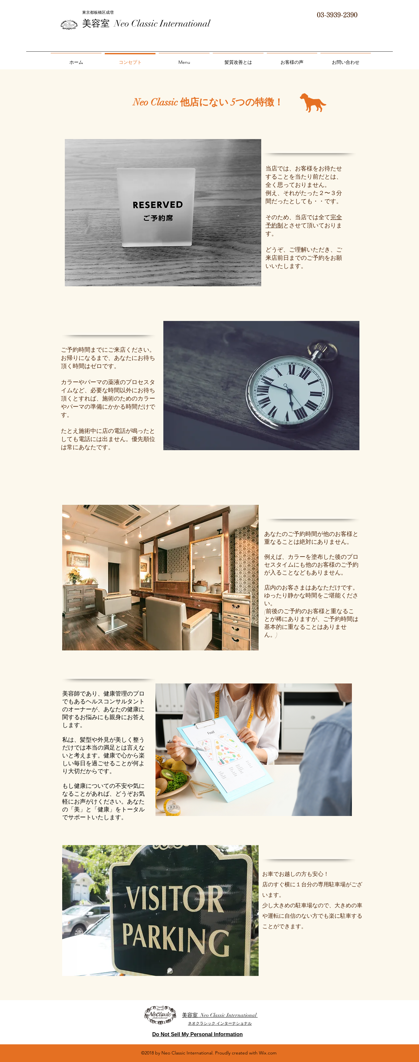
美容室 (98, 23)
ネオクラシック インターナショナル (220, 1023)
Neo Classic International (162, 23)
